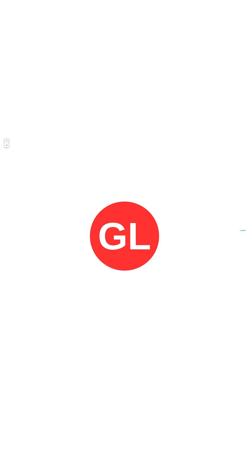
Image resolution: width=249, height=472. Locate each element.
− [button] (7, 145)
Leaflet (243, 230)
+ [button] (7, 141)
